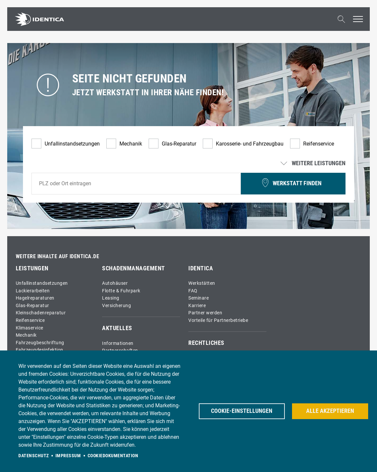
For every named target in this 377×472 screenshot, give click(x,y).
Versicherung (116, 305)
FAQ (193, 291)
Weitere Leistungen (314, 164)
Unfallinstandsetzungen (72, 144)
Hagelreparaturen (35, 298)
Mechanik (130, 144)
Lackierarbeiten (33, 291)
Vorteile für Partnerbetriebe (218, 320)
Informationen (118, 343)
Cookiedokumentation (113, 455)
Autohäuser (115, 283)
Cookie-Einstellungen (241, 411)
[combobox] (136, 183)
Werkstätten (201, 283)
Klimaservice (29, 328)
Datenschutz (33, 455)
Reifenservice (318, 144)
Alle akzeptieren (330, 411)
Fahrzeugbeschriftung (40, 343)
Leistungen (32, 268)
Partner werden (205, 313)
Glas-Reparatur (179, 144)
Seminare (198, 298)
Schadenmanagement (133, 268)
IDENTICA (200, 268)
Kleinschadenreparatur (41, 313)
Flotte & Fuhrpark (121, 291)
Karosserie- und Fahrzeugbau (249, 144)
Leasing (110, 298)
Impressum (68, 455)
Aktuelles (117, 328)
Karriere (197, 305)
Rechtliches (206, 343)
